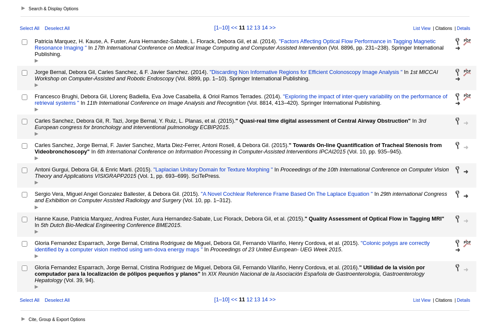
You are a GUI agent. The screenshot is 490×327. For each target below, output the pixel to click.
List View (422, 28)
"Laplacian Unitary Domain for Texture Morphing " (212, 169)
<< (234, 27)
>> (272, 27)
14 (265, 27)
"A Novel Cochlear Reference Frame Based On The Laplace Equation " (286, 194)
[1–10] (222, 27)
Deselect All (57, 28)
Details (463, 28)
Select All (29, 28)
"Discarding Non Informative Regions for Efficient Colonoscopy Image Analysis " (305, 72)
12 (250, 27)
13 (257, 27)
